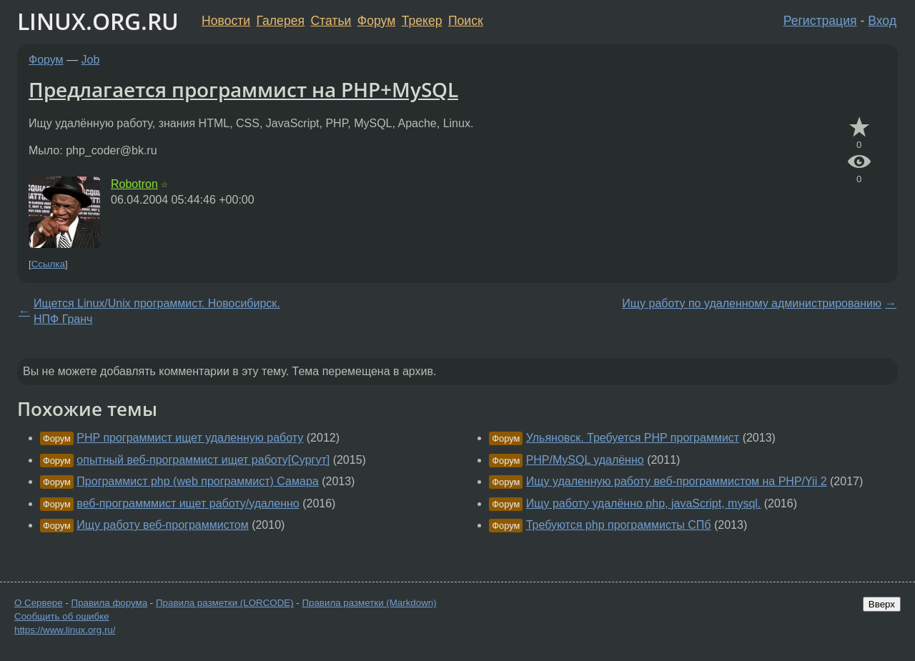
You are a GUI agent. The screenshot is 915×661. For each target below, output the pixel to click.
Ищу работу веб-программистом (162, 525)
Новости (226, 21)
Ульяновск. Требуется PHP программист (633, 438)
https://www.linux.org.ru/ (64, 630)
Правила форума (109, 602)
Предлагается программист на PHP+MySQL (243, 89)
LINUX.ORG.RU (98, 21)
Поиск (465, 21)
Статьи (330, 21)
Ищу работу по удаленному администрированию (751, 303)
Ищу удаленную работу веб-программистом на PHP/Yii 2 (676, 481)
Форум (376, 21)
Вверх (882, 604)
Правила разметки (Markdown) (369, 602)
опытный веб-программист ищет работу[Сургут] (203, 460)
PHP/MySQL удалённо (585, 460)
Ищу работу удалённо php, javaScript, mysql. (643, 503)
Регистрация (820, 21)
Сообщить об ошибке (61, 616)
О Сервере (38, 602)
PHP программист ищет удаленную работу (189, 438)
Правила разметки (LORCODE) (225, 602)
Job (90, 60)
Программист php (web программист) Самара (197, 481)
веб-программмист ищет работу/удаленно (187, 503)
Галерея (281, 21)
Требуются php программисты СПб (618, 525)
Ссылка (48, 264)
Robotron (134, 184)
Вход (882, 21)
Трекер (422, 21)
